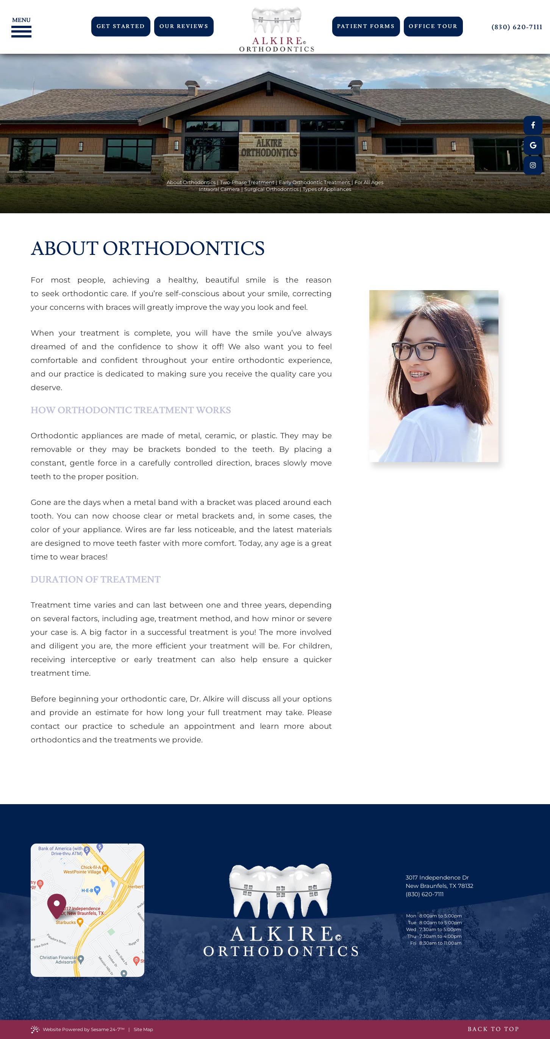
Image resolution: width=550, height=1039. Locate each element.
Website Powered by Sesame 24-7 (78, 1029)
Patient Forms (366, 26)
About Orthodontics (191, 182)
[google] (532, 145)
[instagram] (532, 165)
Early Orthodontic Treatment (314, 182)
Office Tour (433, 26)
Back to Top (493, 1029)
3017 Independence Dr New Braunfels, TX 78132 (439, 881)
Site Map (143, 1029)
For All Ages (369, 182)
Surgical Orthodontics (271, 189)
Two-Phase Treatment (247, 182)
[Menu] (19, 19)
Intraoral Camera (219, 189)
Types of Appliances (327, 189)
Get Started (121, 26)
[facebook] (532, 125)
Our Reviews (184, 26)
